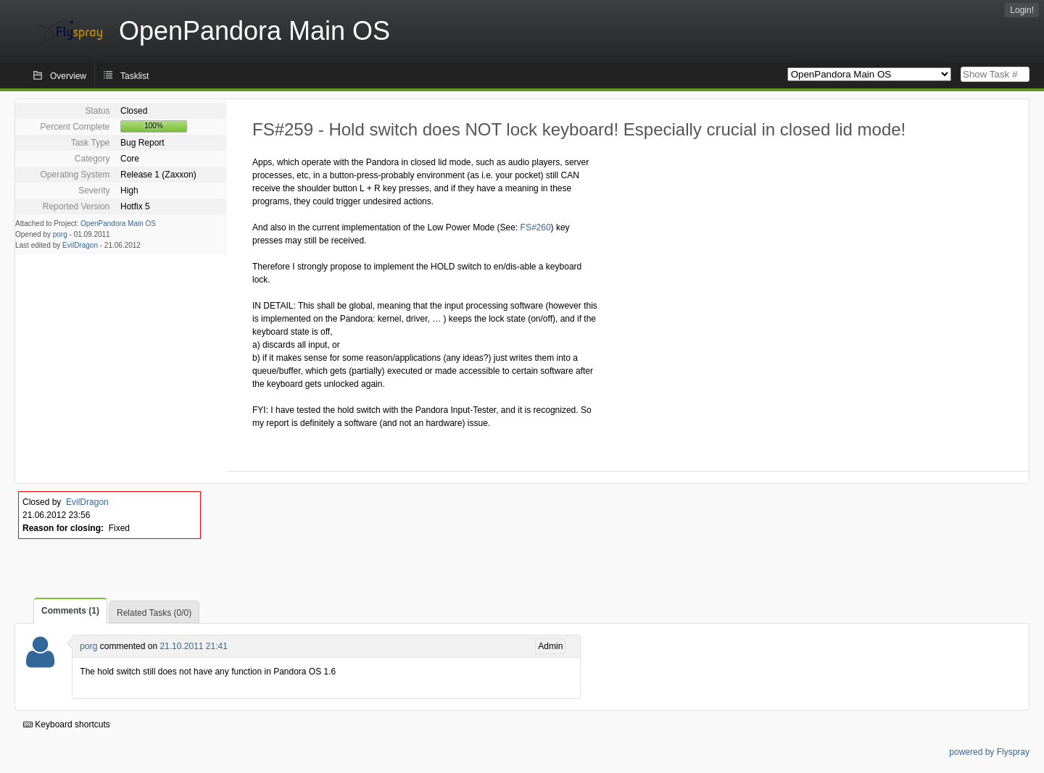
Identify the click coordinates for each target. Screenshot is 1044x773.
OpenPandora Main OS (118, 223)
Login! (1022, 10)
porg (60, 234)
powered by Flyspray (989, 752)
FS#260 (536, 227)
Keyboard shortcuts (66, 724)
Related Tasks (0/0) (154, 613)
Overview (68, 76)
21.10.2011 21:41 (193, 646)
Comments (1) (70, 611)
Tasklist (134, 76)
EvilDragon (80, 245)
